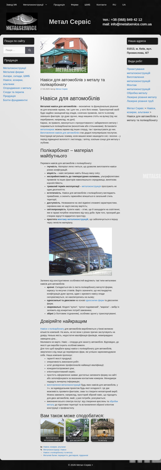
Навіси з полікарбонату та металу (57, 452)
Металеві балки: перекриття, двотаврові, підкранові (65, 455)
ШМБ (87, 4)
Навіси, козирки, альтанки (54, 447)
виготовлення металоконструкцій (64, 385)
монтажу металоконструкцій (72, 219)
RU (114, 4)
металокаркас (47, 129)
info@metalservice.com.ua (131, 24)
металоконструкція (91, 186)
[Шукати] (29, 50)
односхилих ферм (95, 300)
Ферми (74, 4)
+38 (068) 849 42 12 (126, 20)
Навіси (63, 450)
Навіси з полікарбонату (52, 329)
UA (124, 4)
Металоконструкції (36, 4)
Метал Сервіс (70, 21)
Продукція (59, 4)
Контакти (101, 4)
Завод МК (11, 4)
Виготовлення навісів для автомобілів (59, 132)
